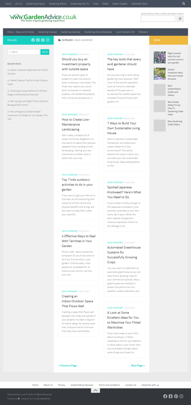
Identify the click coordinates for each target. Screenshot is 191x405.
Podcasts (143, 32)
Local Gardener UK (125, 32)
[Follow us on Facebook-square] (38, 40)
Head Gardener (70, 54)
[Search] (180, 18)
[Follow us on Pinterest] (42, 40)
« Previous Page (67, 365)
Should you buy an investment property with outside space (76, 64)
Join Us (18, 3)
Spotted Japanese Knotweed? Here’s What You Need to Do (124, 192)
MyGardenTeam (139, 3)
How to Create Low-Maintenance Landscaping (76, 124)
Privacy (61, 385)
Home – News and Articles (20, 32)
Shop (95, 3)
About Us (48, 385)
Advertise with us (150, 385)
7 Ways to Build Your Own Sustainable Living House (123, 128)
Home (8, 3)
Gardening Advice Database (98, 32)
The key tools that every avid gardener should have (124, 64)
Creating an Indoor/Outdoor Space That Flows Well (77, 301)
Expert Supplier (120, 3)
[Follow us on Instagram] (47, 40)
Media (105, 3)
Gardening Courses (47, 32)
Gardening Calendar (70, 32)
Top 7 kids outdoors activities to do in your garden (77, 184)
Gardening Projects (35, 3)
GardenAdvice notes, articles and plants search (162, 13)
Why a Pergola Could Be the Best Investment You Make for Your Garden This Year (27, 115)
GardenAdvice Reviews (82, 385)
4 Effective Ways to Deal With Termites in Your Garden (79, 241)
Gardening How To (80, 3)
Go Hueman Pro (43, 399)
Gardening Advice (57, 3)
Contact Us (130, 385)
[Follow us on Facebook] (33, 40)
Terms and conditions (109, 385)
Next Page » (138, 365)
